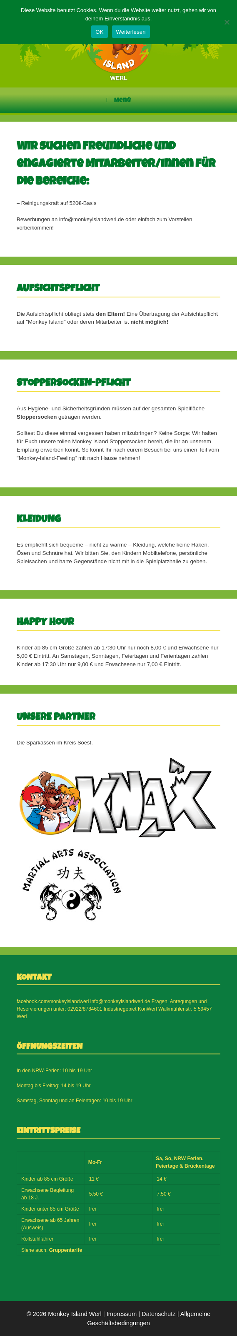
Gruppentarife (65, 1250)
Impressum (122, 1314)
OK (99, 32)
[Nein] (226, 22)
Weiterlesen (131, 32)
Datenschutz (158, 1314)
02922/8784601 (84, 1009)
